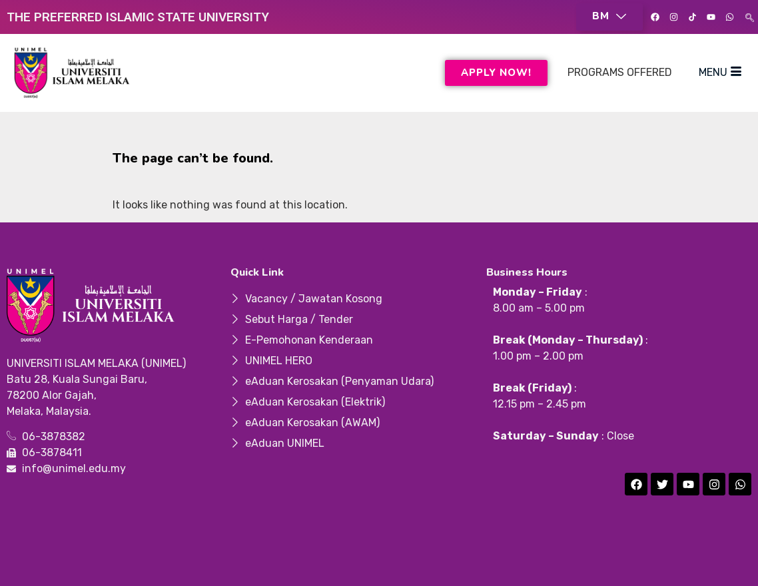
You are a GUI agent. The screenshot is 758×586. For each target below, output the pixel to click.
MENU (720, 73)
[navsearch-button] (749, 16)
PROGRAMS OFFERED (620, 72)
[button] (609, 17)
